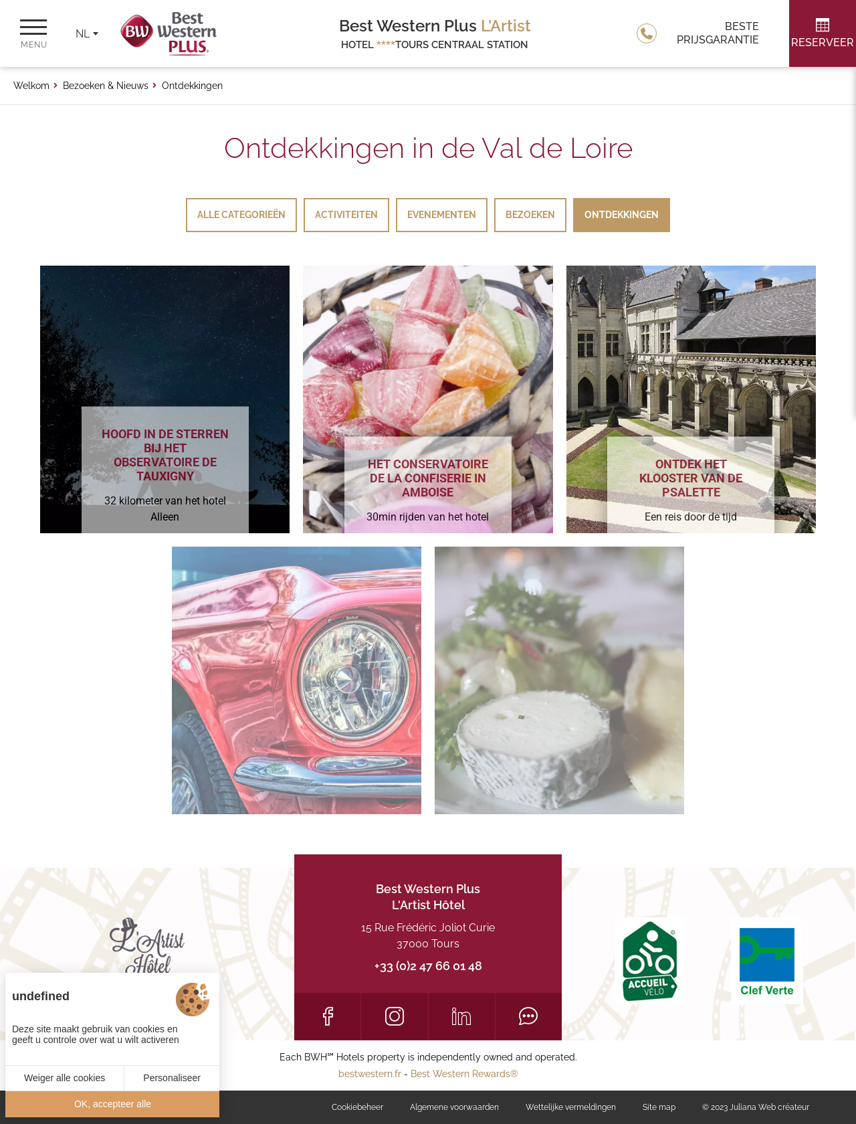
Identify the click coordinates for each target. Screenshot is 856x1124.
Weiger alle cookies (64, 1077)
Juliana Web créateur (769, 1107)
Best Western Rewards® (464, 1073)
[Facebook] (327, 1016)
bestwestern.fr (369, 1073)
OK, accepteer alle (112, 1104)
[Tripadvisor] (529, 1016)
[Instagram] (394, 1016)
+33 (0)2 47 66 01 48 (428, 966)
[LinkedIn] (462, 1016)
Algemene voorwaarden (454, 1107)
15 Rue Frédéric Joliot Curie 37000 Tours (428, 935)
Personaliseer (172, 1077)
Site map (659, 1107)
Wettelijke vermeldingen (571, 1107)
